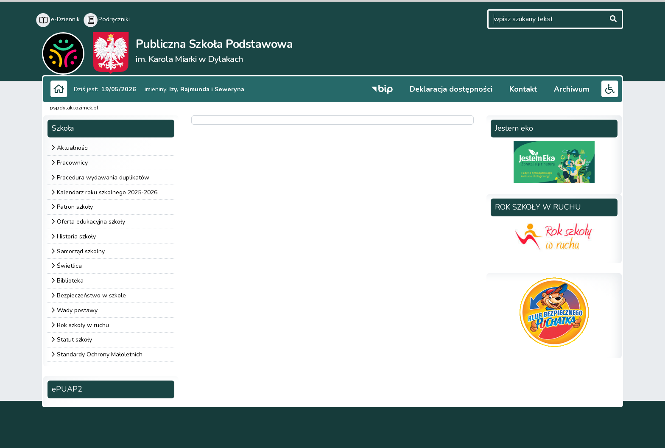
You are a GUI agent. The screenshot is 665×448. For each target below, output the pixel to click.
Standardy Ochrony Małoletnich (99, 354)
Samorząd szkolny (81, 251)
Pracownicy (72, 163)
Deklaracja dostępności (451, 89)
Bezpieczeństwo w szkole (91, 295)
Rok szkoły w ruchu (83, 325)
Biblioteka (70, 281)
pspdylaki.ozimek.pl (74, 107)
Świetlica (69, 266)
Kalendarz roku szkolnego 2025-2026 (107, 192)
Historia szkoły (76, 236)
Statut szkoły (74, 340)
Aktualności (73, 148)
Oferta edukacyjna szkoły (91, 222)
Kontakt (523, 89)
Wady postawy (77, 310)
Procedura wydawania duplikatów (103, 178)
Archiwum (572, 89)
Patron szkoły (75, 207)
